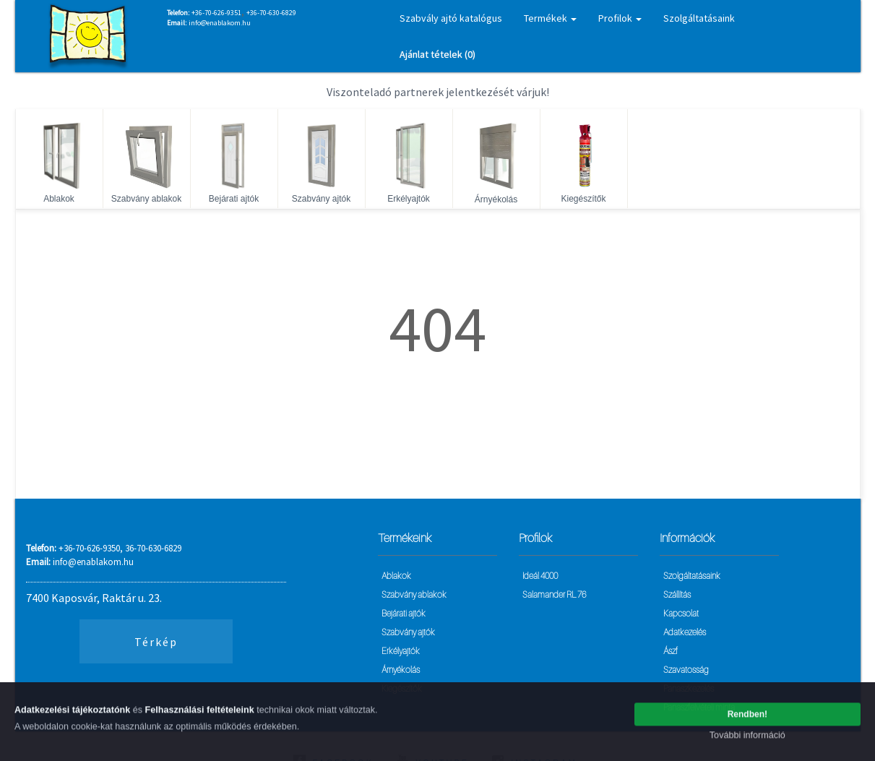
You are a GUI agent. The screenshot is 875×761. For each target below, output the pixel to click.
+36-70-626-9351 (216, 12)
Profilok (620, 18)
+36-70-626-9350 (89, 548)
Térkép (156, 642)
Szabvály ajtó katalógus (451, 18)
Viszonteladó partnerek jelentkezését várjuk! (438, 92)
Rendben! (747, 718)
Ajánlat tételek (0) (437, 54)
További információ (747, 739)
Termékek (550, 18)
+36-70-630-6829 (271, 12)
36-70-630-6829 (153, 548)
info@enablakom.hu (220, 22)
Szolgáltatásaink (699, 18)
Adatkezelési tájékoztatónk (72, 714)
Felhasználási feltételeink (199, 714)
